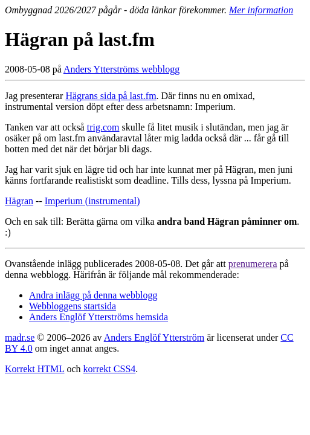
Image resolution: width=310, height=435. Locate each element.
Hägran (19, 201)
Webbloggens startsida (72, 306)
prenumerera (252, 264)
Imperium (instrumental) (92, 201)
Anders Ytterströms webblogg (121, 69)
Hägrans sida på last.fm (110, 96)
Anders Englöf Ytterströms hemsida (98, 317)
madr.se (19, 337)
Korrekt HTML (35, 369)
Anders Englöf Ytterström (154, 337)
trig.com (103, 127)
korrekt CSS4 (109, 369)
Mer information (261, 10)
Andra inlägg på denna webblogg (93, 295)
